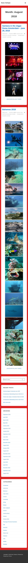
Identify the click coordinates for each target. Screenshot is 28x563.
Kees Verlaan (5, 3)
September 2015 (6, 470)
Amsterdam (5, 485)
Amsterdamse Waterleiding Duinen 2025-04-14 (13, 394)
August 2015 (6, 473)
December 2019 (6, 442)
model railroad (6, 513)
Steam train (5, 533)
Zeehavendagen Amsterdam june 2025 (11, 391)
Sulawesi (5, 535)
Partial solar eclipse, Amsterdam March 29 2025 (13, 396)
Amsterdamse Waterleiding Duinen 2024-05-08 (13, 399)
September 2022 (6, 434)
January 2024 (6, 425)
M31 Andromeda (6, 402)
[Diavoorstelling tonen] (14, 99)
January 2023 (6, 431)
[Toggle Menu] (25, 3)
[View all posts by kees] (6, 33)
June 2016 (5, 462)
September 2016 (6, 456)
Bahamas (9, 114)
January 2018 (6, 448)
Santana (14, 35)
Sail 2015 (5, 527)
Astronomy (5, 488)
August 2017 (6, 450)
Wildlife (4, 541)
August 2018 (6, 445)
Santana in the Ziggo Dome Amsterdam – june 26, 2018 (13, 28)
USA (4, 538)
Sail (4, 524)
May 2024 (5, 422)
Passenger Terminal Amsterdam (10, 521)
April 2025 (5, 417)
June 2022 (5, 436)
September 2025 (6, 414)
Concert (9, 35)
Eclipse (4, 505)
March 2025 (5, 420)
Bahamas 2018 (9, 109)
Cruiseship (5, 499)
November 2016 (6, 453)
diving (13, 114)
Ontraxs (5, 516)
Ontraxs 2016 (6, 519)
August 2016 (6, 459)
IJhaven (5, 510)
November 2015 (6, 467)
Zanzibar (5, 544)
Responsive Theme (7, 556)
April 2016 (5, 464)
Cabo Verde (5, 493)
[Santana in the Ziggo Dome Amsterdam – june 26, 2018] (19, 33)
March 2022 (5, 439)
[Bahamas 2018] (19, 112)
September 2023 (6, 428)
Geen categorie (6, 507)
